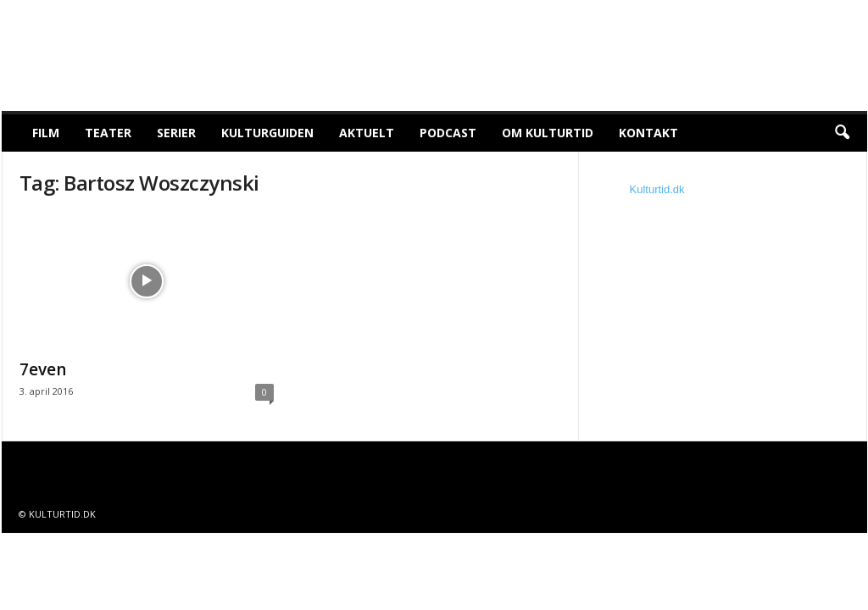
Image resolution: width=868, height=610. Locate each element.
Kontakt (648, 133)
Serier (176, 133)
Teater (108, 133)
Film (45, 133)
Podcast (448, 133)
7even (42, 369)
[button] (841, 133)
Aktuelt (366, 133)
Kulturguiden (267, 133)
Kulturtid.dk (657, 189)
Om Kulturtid (547, 133)
